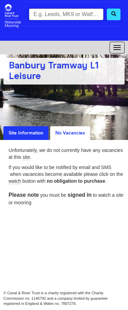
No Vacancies (70, 133)
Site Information (26, 133)
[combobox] (66, 14)
